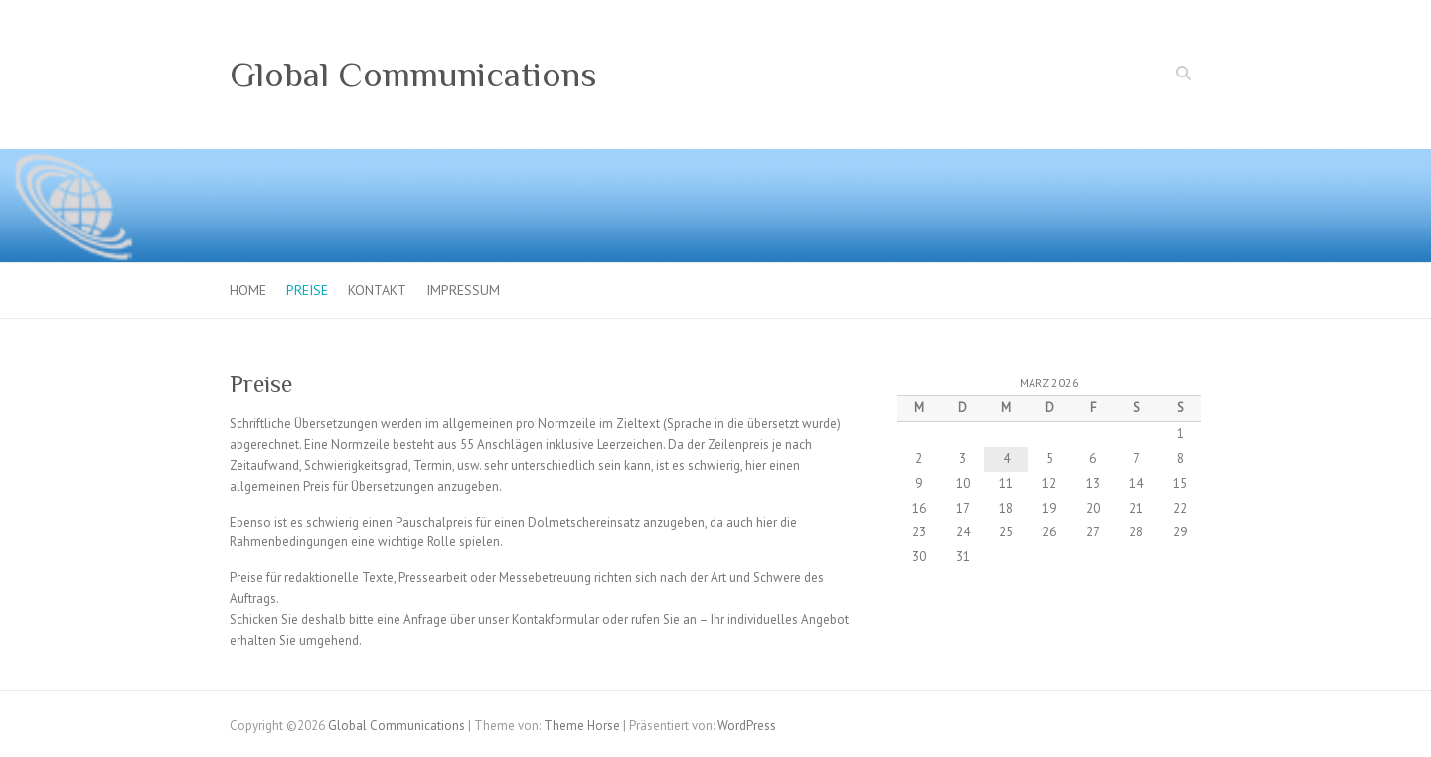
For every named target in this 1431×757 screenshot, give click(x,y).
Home (248, 290)
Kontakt (377, 290)
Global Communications (413, 74)
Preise (307, 290)
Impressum (463, 290)
